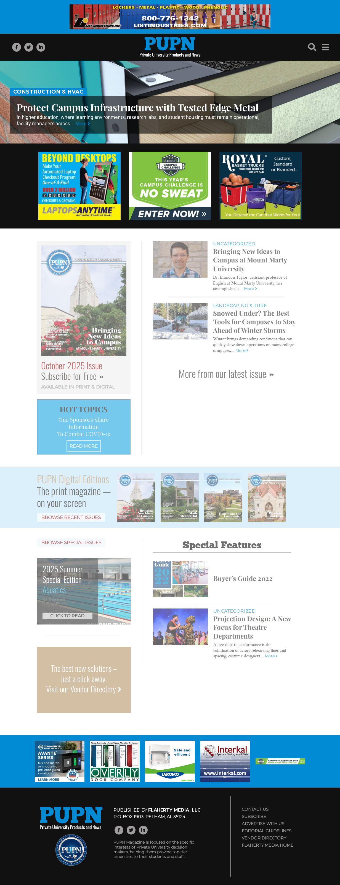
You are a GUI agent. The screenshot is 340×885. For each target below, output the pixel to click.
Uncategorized (234, 243)
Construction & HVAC (48, 91)
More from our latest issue (226, 373)
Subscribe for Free (72, 375)
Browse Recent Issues (71, 517)
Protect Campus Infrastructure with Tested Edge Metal (138, 107)
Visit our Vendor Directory (83, 689)
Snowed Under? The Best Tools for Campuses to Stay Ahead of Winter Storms (254, 321)
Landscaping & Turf (240, 305)
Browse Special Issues (71, 542)
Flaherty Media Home (267, 845)
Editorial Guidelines (266, 830)
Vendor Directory (264, 838)
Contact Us (255, 809)
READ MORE (84, 446)
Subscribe (254, 816)
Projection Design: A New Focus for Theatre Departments (252, 627)
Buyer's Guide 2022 (243, 578)
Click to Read (67, 615)
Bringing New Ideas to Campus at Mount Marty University (250, 260)
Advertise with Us (263, 823)
